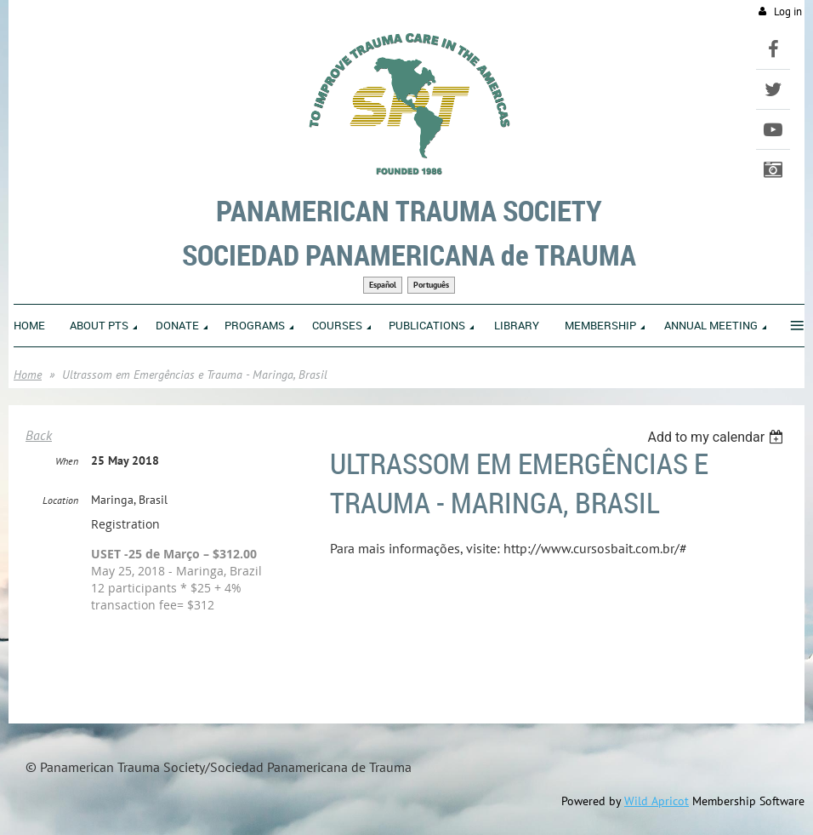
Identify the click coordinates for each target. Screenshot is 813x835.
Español (382, 284)
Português (431, 284)
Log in (788, 11)
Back (39, 434)
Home (28, 374)
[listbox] (717, 437)
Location (60, 500)
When (66, 461)
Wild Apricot (656, 801)
